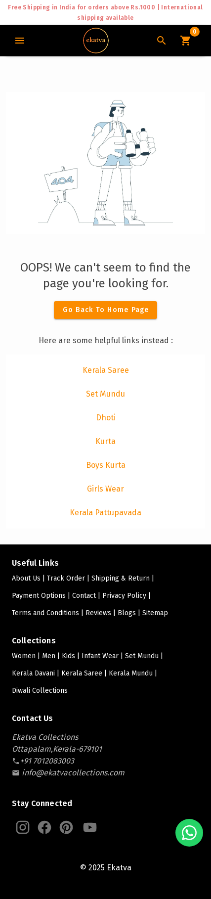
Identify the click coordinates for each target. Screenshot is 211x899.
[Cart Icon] (185, 40)
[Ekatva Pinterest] (66, 827)
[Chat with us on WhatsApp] (189, 833)
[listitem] (105, 370)
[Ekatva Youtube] (90, 827)
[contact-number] (47, 760)
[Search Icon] (161, 40)
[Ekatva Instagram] (23, 827)
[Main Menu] (20, 40)
